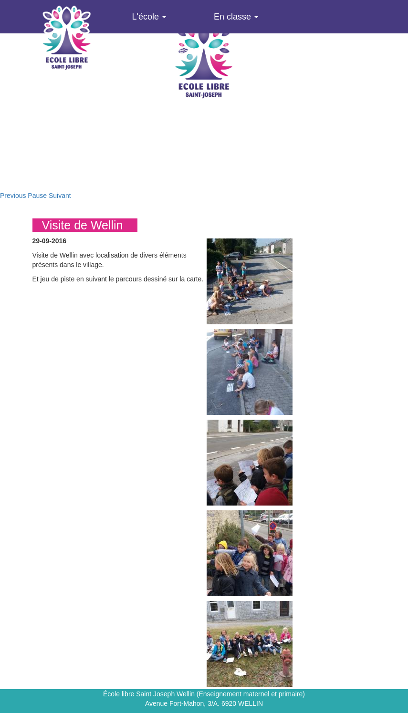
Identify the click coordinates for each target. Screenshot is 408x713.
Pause (37, 195)
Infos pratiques (164, 50)
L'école (149, 16)
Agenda (258, 50)
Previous (13, 195)
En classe (236, 16)
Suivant (60, 195)
